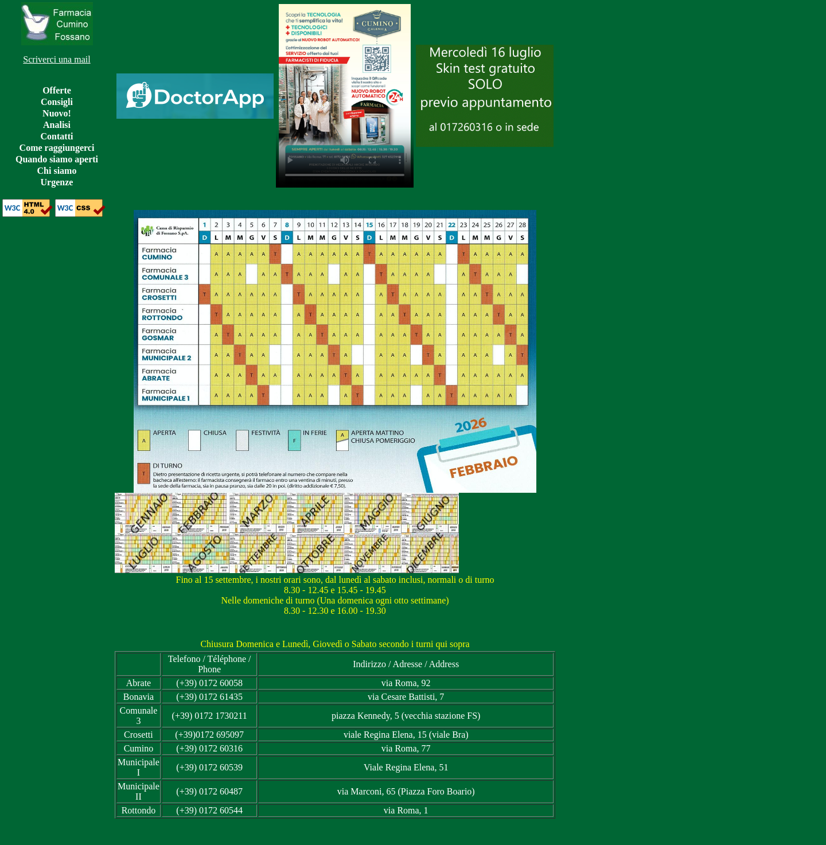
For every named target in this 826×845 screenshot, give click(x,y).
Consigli (57, 102)
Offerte (56, 90)
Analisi (57, 125)
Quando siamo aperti (56, 159)
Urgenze (57, 182)
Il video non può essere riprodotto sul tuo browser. (345, 96)
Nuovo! (56, 113)
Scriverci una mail (56, 59)
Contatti (57, 136)
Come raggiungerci (57, 148)
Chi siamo (57, 171)
